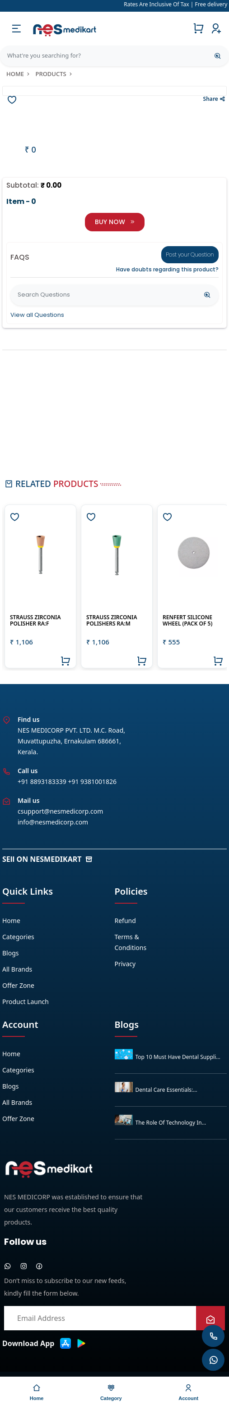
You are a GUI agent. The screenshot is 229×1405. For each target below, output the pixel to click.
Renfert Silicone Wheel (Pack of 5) (187, 620)
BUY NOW (115, 221)
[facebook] (39, 1266)
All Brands (17, 969)
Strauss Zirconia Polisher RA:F (35, 620)
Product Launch (25, 1001)
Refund (125, 920)
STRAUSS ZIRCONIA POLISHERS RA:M (111, 620)
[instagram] (23, 1266)
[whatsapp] (7, 1266)
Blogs (10, 953)
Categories (18, 936)
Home (18, 74)
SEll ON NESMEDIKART (47, 859)
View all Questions (37, 315)
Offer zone (18, 985)
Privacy (125, 963)
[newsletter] (210, 1319)
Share (214, 99)
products (54, 74)
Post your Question (190, 254)
